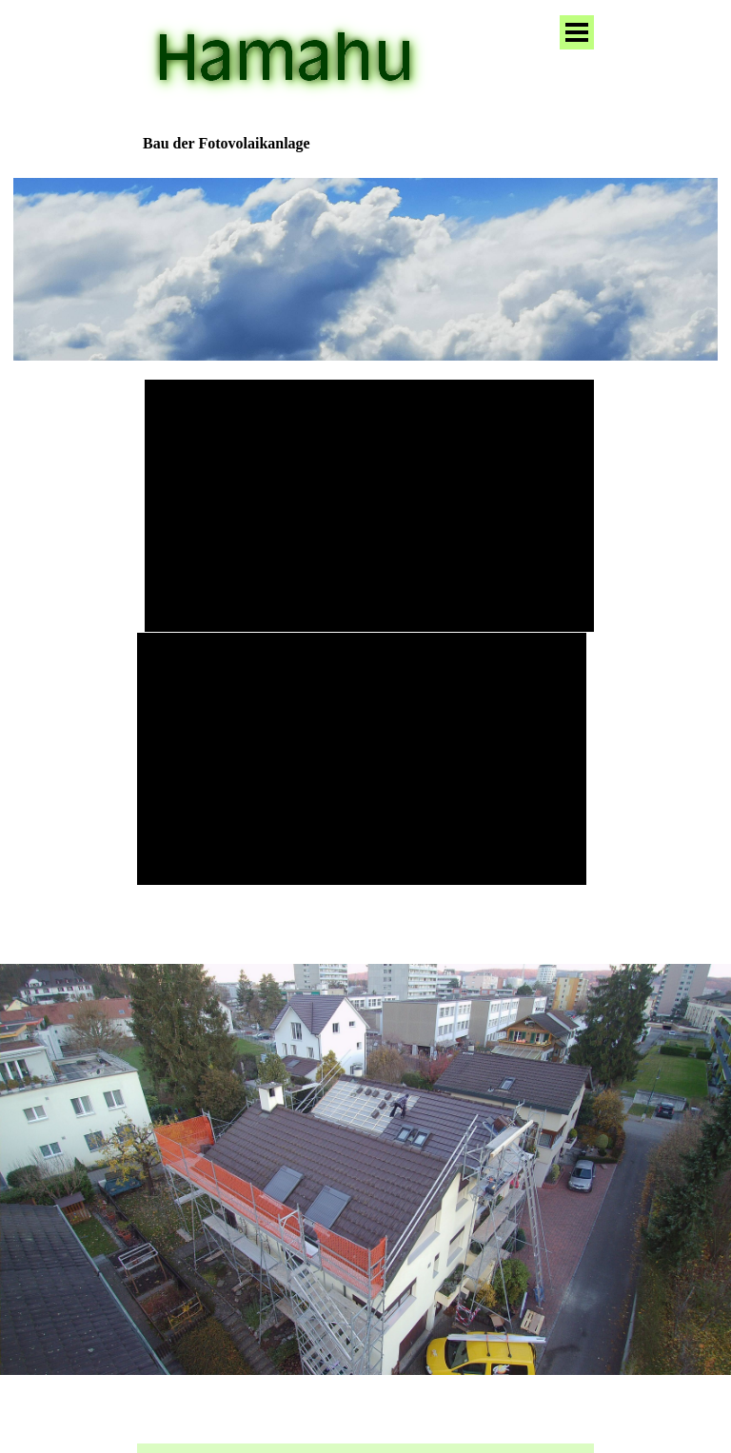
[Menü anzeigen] (577, 32)
